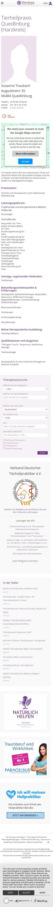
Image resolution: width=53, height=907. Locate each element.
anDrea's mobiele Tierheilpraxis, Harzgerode (24, 640)
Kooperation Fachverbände (14, 842)
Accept (25, 161)
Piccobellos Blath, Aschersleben (18, 657)
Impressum (45, 839)
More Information (25, 153)
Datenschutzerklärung (30, 839)
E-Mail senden (17, 107)
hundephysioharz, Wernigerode (18, 665)
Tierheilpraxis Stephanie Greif (17, 632)
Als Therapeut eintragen (15, 837)
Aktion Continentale (34, 842)
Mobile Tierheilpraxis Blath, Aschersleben (23, 648)
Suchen (43, 453)
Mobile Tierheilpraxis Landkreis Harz (20, 588)
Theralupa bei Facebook (36, 837)
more (42, 892)
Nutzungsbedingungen (11, 839)
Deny (10, 892)
